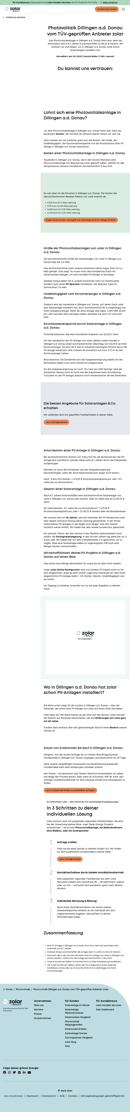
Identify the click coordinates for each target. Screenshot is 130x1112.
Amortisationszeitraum (85, 472)
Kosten (72, 457)
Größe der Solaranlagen (80, 258)
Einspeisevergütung (96, 359)
